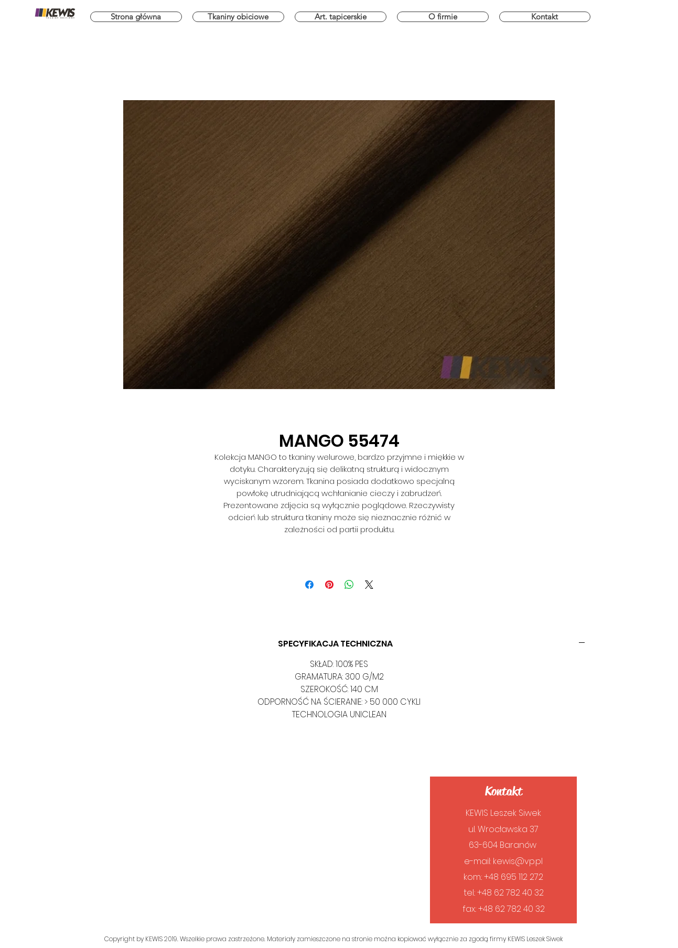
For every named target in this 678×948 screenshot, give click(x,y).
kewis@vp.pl (518, 861)
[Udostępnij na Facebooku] (309, 584)
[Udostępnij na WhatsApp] (349, 584)
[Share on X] (369, 584)
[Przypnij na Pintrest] (329, 584)
